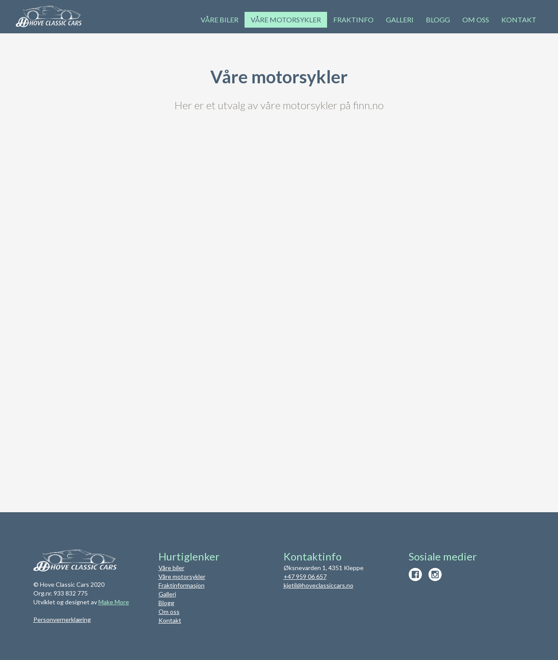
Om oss (169, 611)
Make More (113, 602)
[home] (49, 16)
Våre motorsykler (286, 19)
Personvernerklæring (62, 619)
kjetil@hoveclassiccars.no (318, 585)
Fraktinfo (353, 19)
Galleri (400, 19)
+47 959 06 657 (305, 576)
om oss (475, 19)
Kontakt (518, 19)
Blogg (438, 19)
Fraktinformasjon (181, 585)
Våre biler (219, 19)
